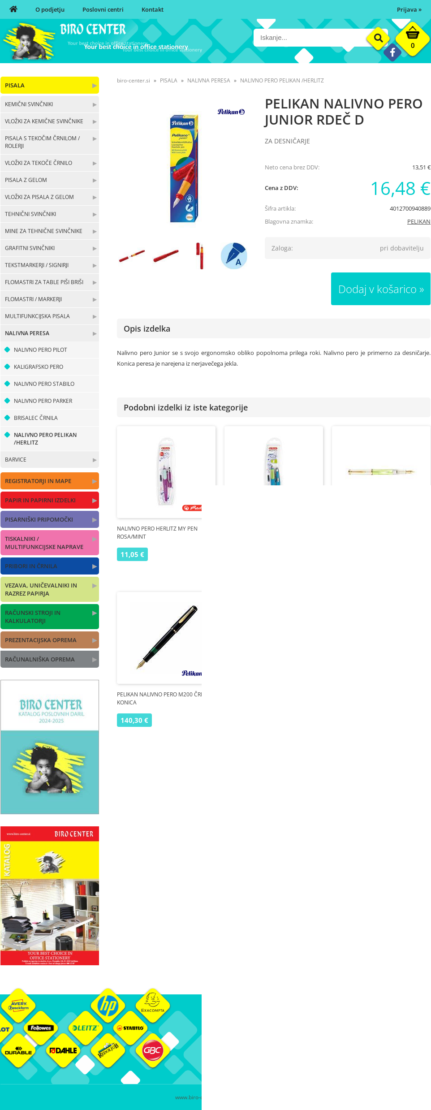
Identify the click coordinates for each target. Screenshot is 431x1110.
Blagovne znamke (382, 1047)
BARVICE (15, 459)
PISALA (15, 85)
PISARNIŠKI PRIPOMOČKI (39, 519)
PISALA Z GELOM (26, 180)
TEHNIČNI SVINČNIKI (30, 214)
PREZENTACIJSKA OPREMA (41, 640)
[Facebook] (392, 52)
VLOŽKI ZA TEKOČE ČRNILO (38, 163)
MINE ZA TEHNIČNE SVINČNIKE (43, 231)
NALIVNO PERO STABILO (44, 384)
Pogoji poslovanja (310, 1047)
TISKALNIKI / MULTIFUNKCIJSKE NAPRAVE (44, 543)
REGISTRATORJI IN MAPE (38, 481)
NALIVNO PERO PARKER (43, 401)
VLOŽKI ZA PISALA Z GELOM (39, 197)
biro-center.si (133, 80)
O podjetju (50, 9)
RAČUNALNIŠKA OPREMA (40, 659)
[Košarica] (413, 41)
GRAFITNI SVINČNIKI (30, 248)
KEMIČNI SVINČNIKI (29, 104)
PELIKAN (419, 221)
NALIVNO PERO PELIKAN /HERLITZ (45, 438)
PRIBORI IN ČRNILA (31, 566)
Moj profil (300, 1033)
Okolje (367, 1033)
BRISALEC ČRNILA (36, 418)
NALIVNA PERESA (27, 333)
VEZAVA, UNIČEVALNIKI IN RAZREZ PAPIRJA (41, 589)
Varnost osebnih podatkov (322, 1060)
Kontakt (153, 9)
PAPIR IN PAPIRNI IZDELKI (40, 500)
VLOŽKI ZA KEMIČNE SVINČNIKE (44, 121)
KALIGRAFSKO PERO (38, 367)
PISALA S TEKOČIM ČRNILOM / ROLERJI (42, 142)
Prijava (409, 9)
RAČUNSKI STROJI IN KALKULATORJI (32, 617)
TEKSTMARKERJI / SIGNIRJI (37, 265)
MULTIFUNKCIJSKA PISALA (37, 316)
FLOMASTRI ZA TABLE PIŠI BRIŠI (44, 282)
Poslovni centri (103, 9)
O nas (223, 1033)
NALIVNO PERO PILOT (40, 350)
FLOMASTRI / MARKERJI (33, 299)
